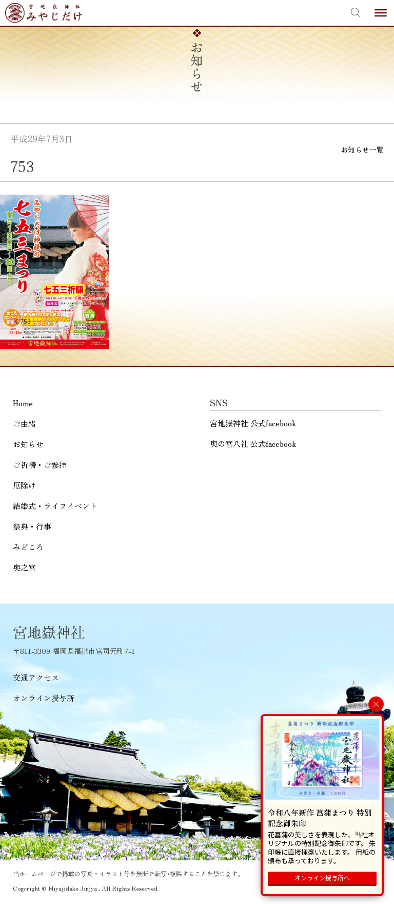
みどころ (28, 546)
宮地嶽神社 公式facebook (253, 423)
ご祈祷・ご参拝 (40, 464)
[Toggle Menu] (381, 12)
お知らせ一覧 (362, 149)
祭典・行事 (32, 526)
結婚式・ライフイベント (55, 505)
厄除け (24, 485)
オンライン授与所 (43, 697)
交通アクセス (36, 677)
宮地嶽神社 (43, 13)
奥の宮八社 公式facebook (253, 443)
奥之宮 (24, 567)
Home (23, 403)
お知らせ (28, 444)
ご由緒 (24, 423)
